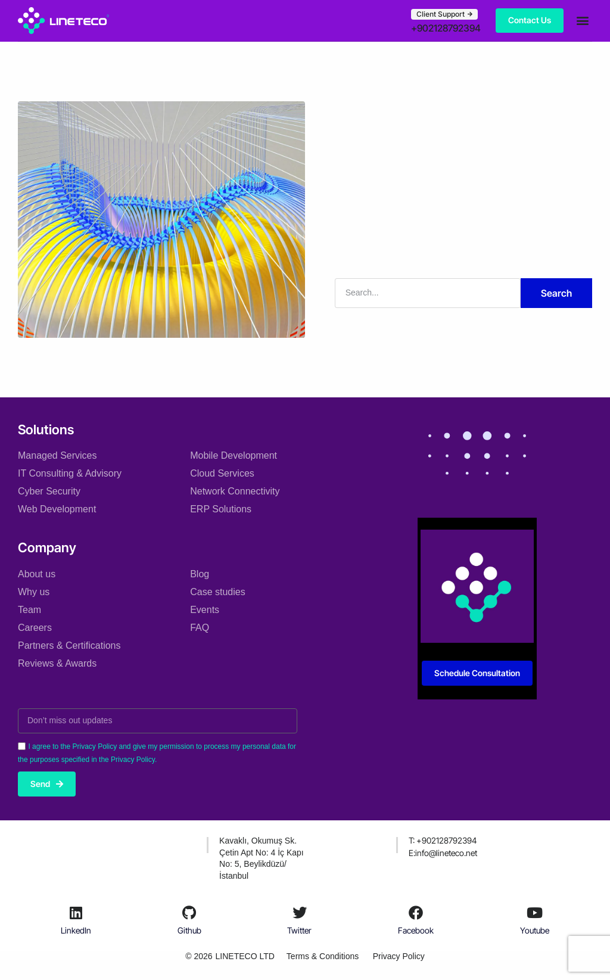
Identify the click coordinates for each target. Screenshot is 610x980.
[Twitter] (299, 913)
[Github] (189, 913)
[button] (582, 20)
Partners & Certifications (69, 645)
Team (29, 609)
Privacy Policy (399, 956)
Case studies (217, 591)
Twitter (299, 930)
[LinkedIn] (76, 913)
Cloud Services (222, 473)
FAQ (199, 627)
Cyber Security (49, 491)
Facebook (416, 930)
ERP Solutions (220, 508)
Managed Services (57, 455)
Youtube (534, 930)
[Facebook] (416, 913)
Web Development (57, 508)
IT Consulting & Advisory (70, 473)
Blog (199, 573)
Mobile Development (233, 455)
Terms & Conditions (322, 956)
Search (556, 292)
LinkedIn (76, 930)
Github (189, 930)
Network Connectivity (234, 491)
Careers (35, 627)
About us (36, 573)
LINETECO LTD (244, 956)
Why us (33, 591)
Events (204, 609)
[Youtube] (534, 913)
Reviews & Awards (57, 663)
